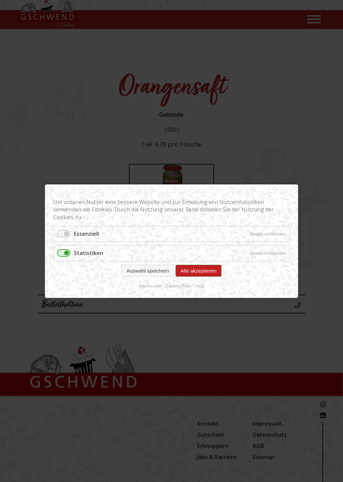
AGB (200, 285)
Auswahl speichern (148, 270)
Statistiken (88, 253)
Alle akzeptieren (199, 270)
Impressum (150, 285)
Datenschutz (179, 285)
